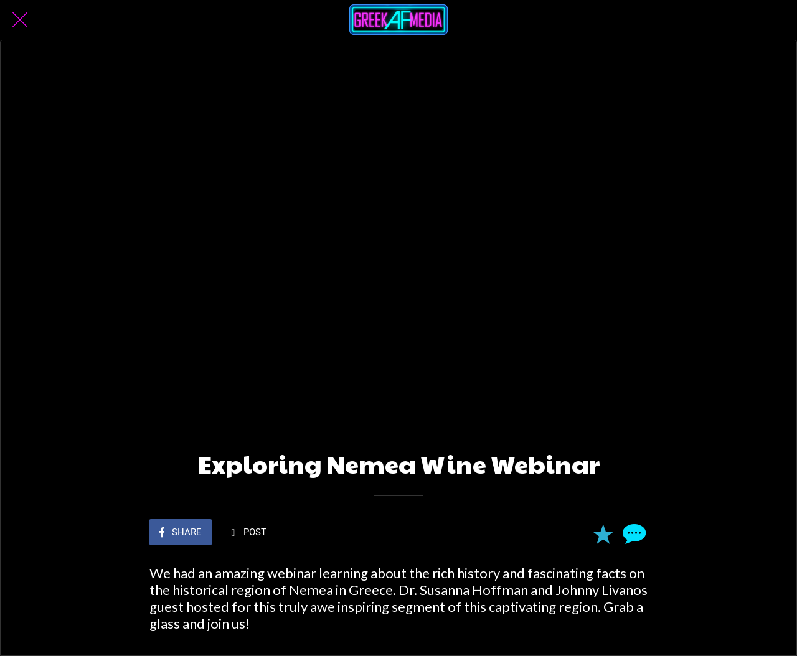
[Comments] (633, 533)
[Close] (19, 19)
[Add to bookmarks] (603, 533)
